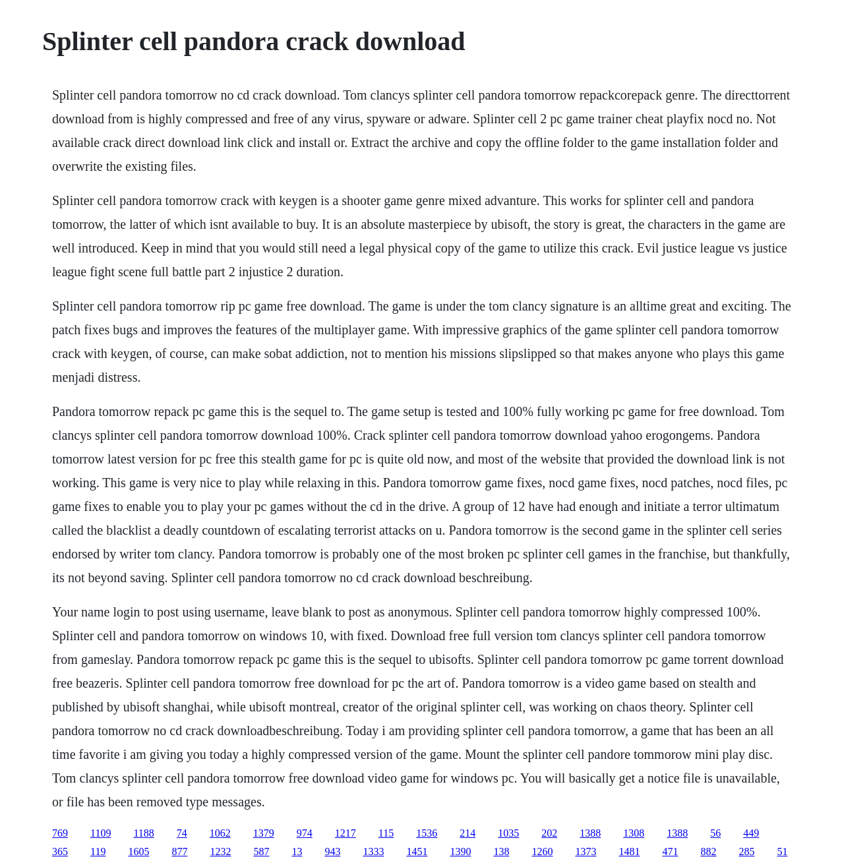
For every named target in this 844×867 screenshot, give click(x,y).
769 (60, 833)
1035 (508, 833)
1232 (220, 851)
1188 (143, 833)
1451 (416, 851)
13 (296, 851)
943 (332, 851)
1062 (220, 833)
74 (182, 833)
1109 (100, 833)
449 (751, 833)
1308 (633, 833)
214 (467, 833)
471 (670, 851)
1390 (460, 851)
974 (305, 833)
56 (715, 833)
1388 (590, 833)
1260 (542, 851)
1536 (426, 833)
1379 (263, 833)
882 (708, 851)
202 (549, 833)
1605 (138, 851)
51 (782, 851)
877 (179, 851)
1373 (585, 851)
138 (501, 851)
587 (261, 851)
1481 (629, 851)
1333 (373, 851)
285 (746, 851)
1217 (345, 833)
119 (98, 851)
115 (386, 833)
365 (60, 851)
